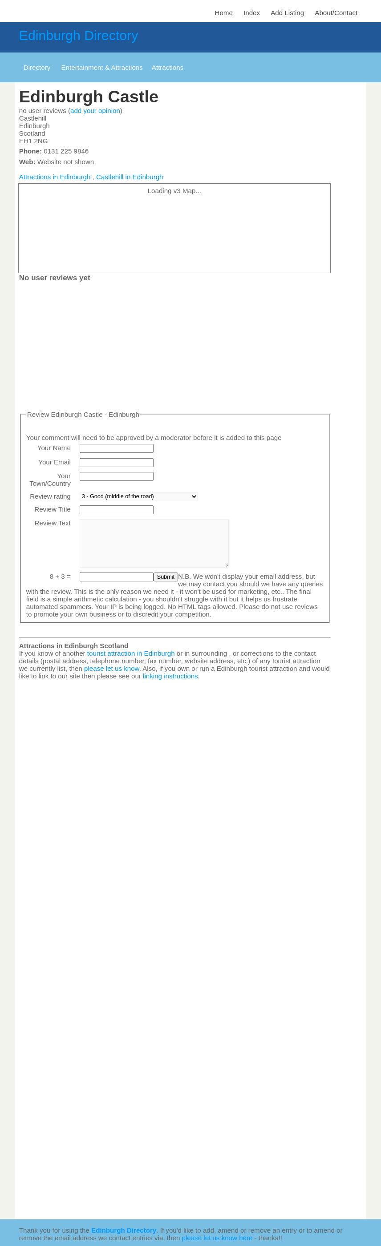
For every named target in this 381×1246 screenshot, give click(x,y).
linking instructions (170, 676)
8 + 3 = (60, 576)
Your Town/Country (49, 479)
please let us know (111, 668)
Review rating (50, 496)
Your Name (54, 448)
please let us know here (217, 1238)
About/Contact (336, 12)
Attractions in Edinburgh (55, 177)
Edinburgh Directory (78, 35)
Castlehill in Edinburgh (129, 177)
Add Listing (287, 12)
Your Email (54, 462)
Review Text (53, 523)
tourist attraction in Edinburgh (131, 653)
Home (224, 12)
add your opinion (95, 110)
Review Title (52, 509)
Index (251, 12)
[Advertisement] (175, 348)
